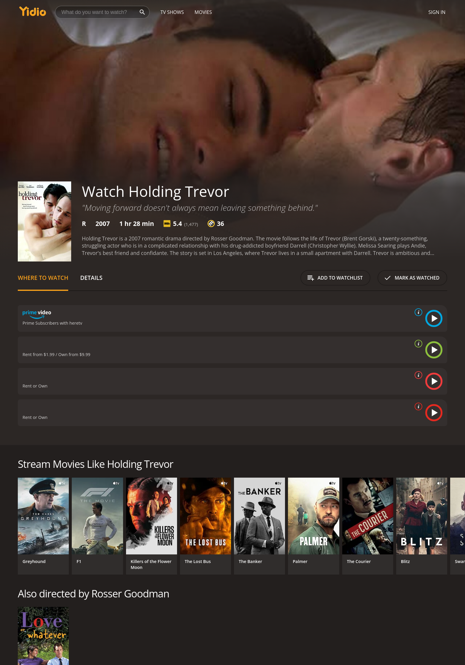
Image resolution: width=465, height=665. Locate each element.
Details (91, 278)
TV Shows (172, 12)
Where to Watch (43, 278)
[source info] (417, 312)
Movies (203, 12)
